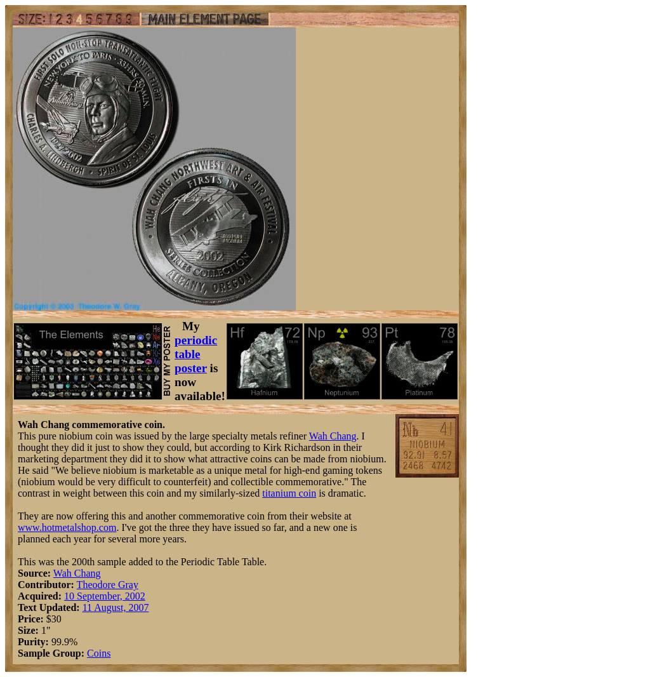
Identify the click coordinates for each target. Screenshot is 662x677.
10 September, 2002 (104, 596)
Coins (98, 653)
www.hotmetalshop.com (67, 527)
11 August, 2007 (116, 607)
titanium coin (289, 493)
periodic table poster (196, 354)
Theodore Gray (107, 584)
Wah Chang (333, 436)
